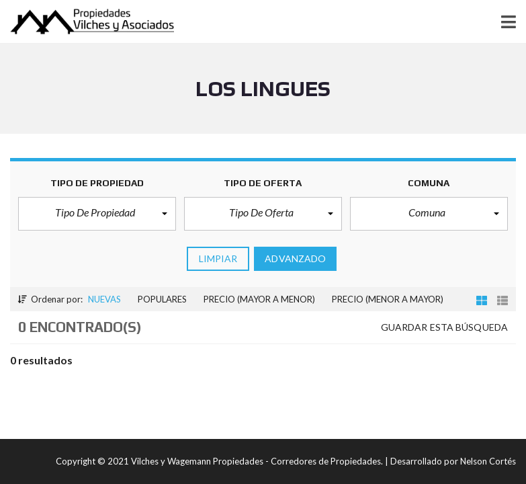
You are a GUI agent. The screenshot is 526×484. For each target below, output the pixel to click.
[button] (97, 214)
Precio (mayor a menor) (259, 299)
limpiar (218, 258)
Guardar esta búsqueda (444, 327)
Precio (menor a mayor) (387, 299)
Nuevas (104, 299)
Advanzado (295, 258)
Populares (162, 299)
